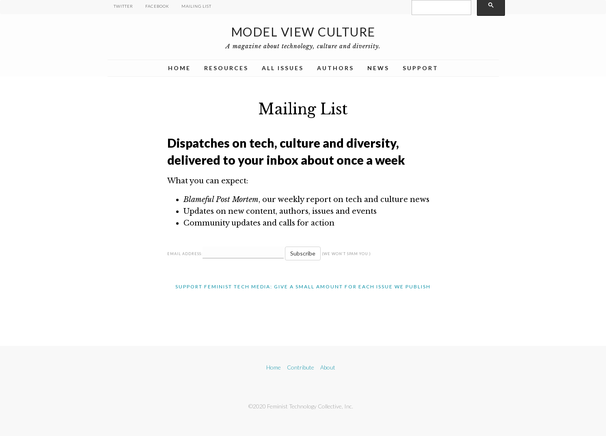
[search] (441, 7)
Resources (226, 67)
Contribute (300, 367)
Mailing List (196, 6)
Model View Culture (303, 31)
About (327, 367)
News (378, 67)
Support (420, 67)
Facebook (157, 6)
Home (179, 67)
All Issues (283, 67)
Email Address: (185, 253)
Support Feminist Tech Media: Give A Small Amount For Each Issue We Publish (303, 287)
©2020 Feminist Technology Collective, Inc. (300, 406)
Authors (335, 67)
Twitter (123, 6)
